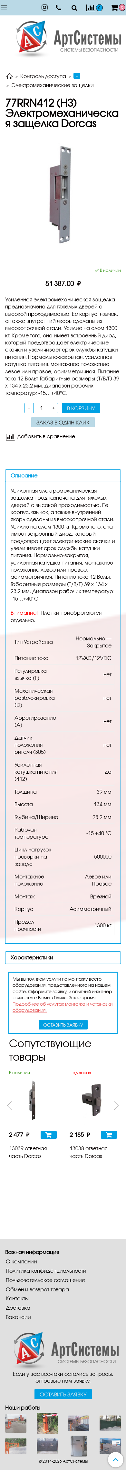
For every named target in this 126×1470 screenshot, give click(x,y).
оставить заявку (63, 1025)
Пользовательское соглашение (45, 1280)
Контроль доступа (43, 76)
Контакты (17, 1298)
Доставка (18, 1308)
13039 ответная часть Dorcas (28, 1152)
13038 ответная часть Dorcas (88, 1152)
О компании (21, 1261)
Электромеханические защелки (52, 85)
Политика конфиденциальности (46, 1271)
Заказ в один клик (63, 422)
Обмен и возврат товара (37, 1289)
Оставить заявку (63, 1394)
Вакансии (18, 1317)
